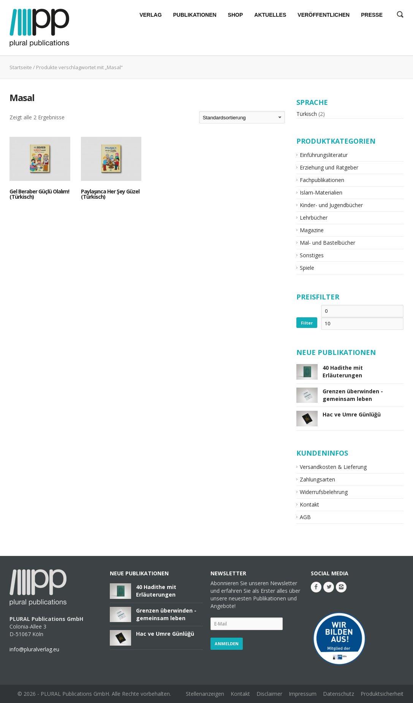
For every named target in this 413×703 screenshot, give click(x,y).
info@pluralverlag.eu (34, 649)
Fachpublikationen (322, 180)
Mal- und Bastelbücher (327, 242)
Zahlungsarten (317, 479)
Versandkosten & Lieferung (333, 466)
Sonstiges (312, 255)
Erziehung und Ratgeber (329, 167)
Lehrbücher (314, 217)
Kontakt (309, 504)
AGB (305, 517)
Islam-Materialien (321, 192)
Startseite (20, 67)
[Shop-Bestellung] (242, 117)
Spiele (307, 267)
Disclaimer (269, 693)
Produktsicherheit (382, 693)
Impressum (302, 693)
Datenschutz (338, 693)
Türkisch (306, 113)
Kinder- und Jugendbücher (331, 205)
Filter (307, 323)
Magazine (312, 230)
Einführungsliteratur (324, 154)
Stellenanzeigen (205, 693)
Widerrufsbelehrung (324, 492)
